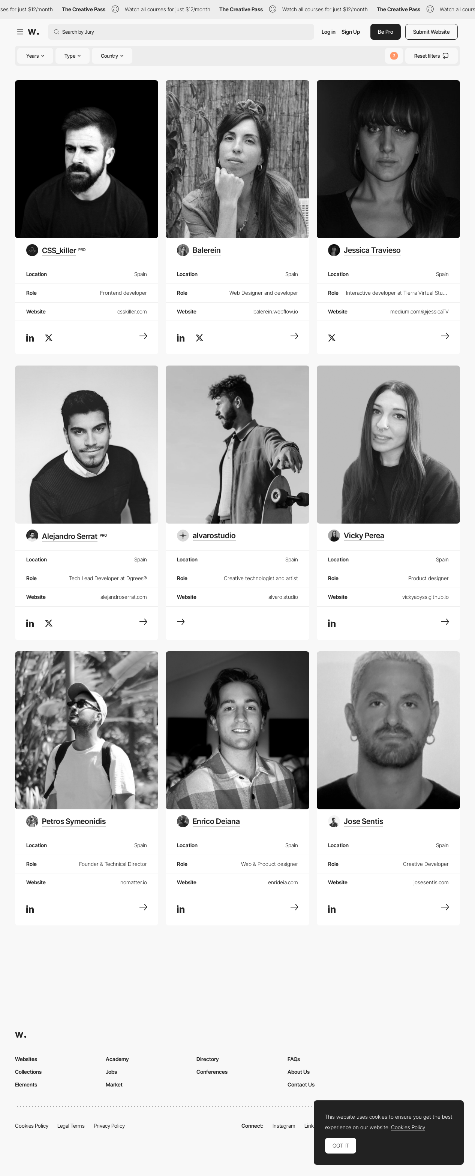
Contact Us (301, 1084)
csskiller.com (132, 311)
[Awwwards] (33, 32)
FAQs (294, 1059)
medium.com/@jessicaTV (419, 311)
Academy (117, 1059)
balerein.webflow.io (275, 311)
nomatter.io (133, 882)
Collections (28, 1072)
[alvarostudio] (206, 536)
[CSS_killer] (55, 250)
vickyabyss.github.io (425, 597)
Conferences (212, 1072)
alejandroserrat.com (123, 597)
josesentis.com (431, 882)
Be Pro (385, 31)
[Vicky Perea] (356, 536)
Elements (26, 1084)
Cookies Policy (31, 1125)
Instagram (284, 1125)
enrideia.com (283, 882)
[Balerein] (199, 250)
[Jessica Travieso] (364, 250)
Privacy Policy (109, 1125)
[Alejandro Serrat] (66, 536)
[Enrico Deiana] (208, 821)
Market (114, 1084)
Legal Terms (71, 1125)
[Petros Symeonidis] (66, 821)
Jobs (111, 1072)
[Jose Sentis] (355, 821)
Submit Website (431, 31)
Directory (207, 1059)
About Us (299, 1072)
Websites (26, 1059)
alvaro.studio (283, 597)
